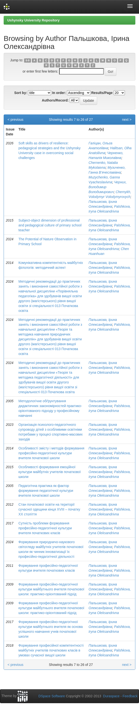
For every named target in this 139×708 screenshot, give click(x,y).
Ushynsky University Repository (33, 20)
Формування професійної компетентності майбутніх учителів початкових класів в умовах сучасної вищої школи (51, 650)
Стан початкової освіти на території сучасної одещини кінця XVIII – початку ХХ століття (49, 509)
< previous (15, 119)
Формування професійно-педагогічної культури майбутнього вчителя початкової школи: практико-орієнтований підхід (51, 589)
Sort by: (20, 93)
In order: (59, 93)
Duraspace (111, 696)
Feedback (130, 696)
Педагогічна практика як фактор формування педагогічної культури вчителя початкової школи (46, 490)
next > (126, 119)
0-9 (27, 60)
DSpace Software (51, 696)
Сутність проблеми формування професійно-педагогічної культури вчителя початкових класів (45, 528)
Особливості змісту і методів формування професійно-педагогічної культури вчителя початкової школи (51, 453)
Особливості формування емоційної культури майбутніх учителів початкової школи (50, 472)
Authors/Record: (55, 100)
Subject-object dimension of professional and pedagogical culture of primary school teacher (50, 225)
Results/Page (102, 93)
